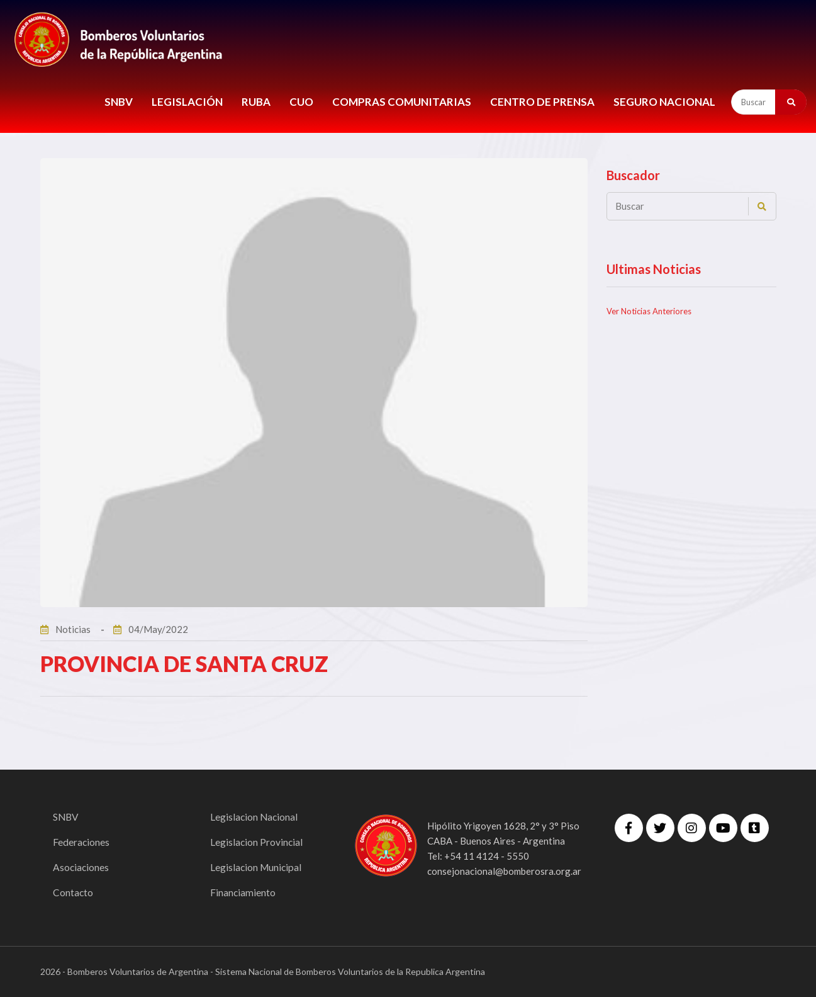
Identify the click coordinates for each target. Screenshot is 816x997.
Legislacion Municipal (257, 867)
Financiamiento (243, 892)
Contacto (73, 892)
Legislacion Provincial (257, 842)
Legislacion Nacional (254, 817)
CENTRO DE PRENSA (542, 101)
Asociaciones (81, 867)
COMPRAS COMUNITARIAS (401, 101)
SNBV (118, 101)
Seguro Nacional (664, 101)
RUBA (256, 101)
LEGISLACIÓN (187, 101)
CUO (301, 101)
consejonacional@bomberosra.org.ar (504, 871)
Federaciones (81, 842)
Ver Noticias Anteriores (648, 311)
